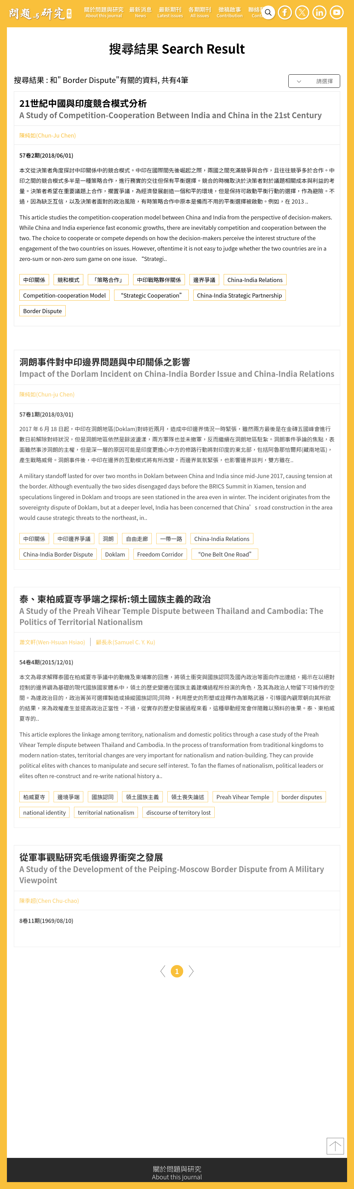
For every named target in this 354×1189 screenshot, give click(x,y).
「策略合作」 (108, 282)
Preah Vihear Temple (242, 821)
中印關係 (34, 282)
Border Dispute (42, 313)
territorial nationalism (106, 836)
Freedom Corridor (160, 578)
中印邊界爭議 (74, 563)
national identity (44, 836)
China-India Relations (254, 282)
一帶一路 (171, 563)
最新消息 (140, 12)
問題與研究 (40, 13)
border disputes (301, 821)
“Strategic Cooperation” (151, 298)
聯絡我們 (259, 12)
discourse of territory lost (178, 836)
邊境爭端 (68, 821)
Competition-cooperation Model (64, 298)
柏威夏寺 (34, 821)
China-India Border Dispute (58, 578)
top (335, 1149)
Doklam (115, 578)
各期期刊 (199, 12)
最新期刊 (170, 12)
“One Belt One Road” (225, 578)
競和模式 (68, 282)
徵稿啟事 (230, 12)
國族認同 (103, 821)
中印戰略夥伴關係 (159, 282)
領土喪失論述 (187, 821)
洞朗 (108, 563)
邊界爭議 (204, 282)
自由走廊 (137, 563)
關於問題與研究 (104, 12)
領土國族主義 (142, 821)
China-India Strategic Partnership (239, 298)
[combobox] (314, 81)
